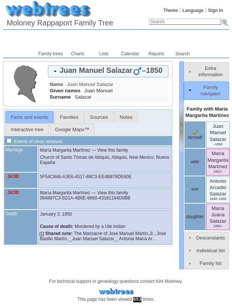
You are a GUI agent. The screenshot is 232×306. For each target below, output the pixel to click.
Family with (207, 112)
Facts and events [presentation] (29, 117)
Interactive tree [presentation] (27, 129)
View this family (112, 150)
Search (182, 53)
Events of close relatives (34, 141)
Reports (156, 53)
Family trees (50, 53)
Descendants (210, 238)
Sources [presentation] (99, 117)
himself (195, 135)
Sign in (215, 10)
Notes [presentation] (126, 117)
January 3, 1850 (56, 214)
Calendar (130, 53)
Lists (104, 53)
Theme (171, 10)
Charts (77, 53)
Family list (211, 263)
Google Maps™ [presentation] (72, 129)
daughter (195, 216)
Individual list (210, 250)
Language (193, 10)
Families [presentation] (69, 117)
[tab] (108, 71)
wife (195, 161)
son (194, 189)
